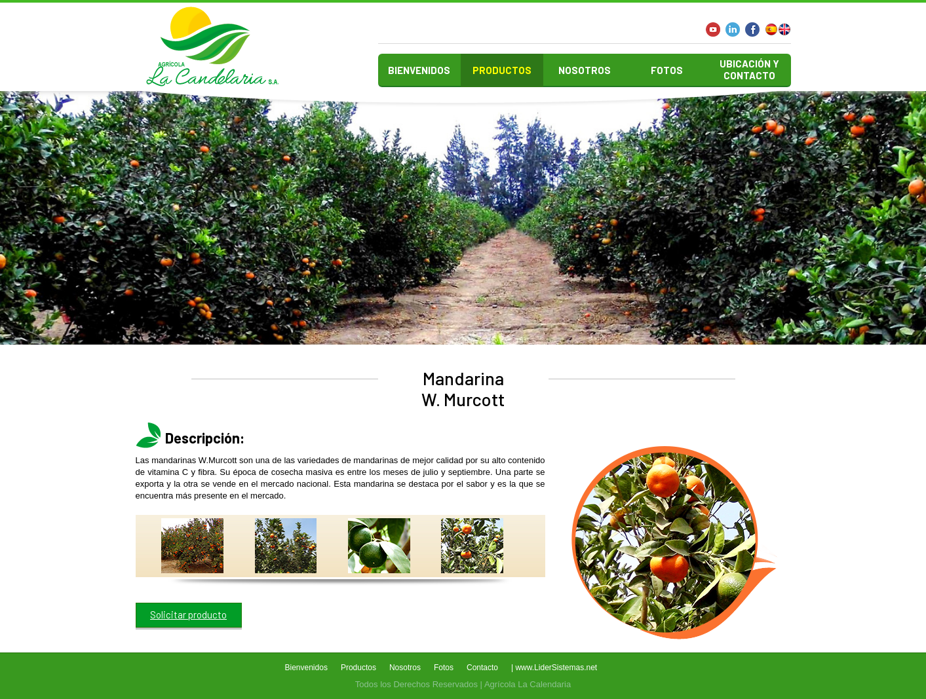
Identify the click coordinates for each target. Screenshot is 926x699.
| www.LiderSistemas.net (554, 667)
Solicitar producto (188, 614)
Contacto (482, 667)
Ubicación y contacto (749, 69)
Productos (502, 70)
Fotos (667, 70)
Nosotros (584, 70)
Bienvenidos (419, 70)
